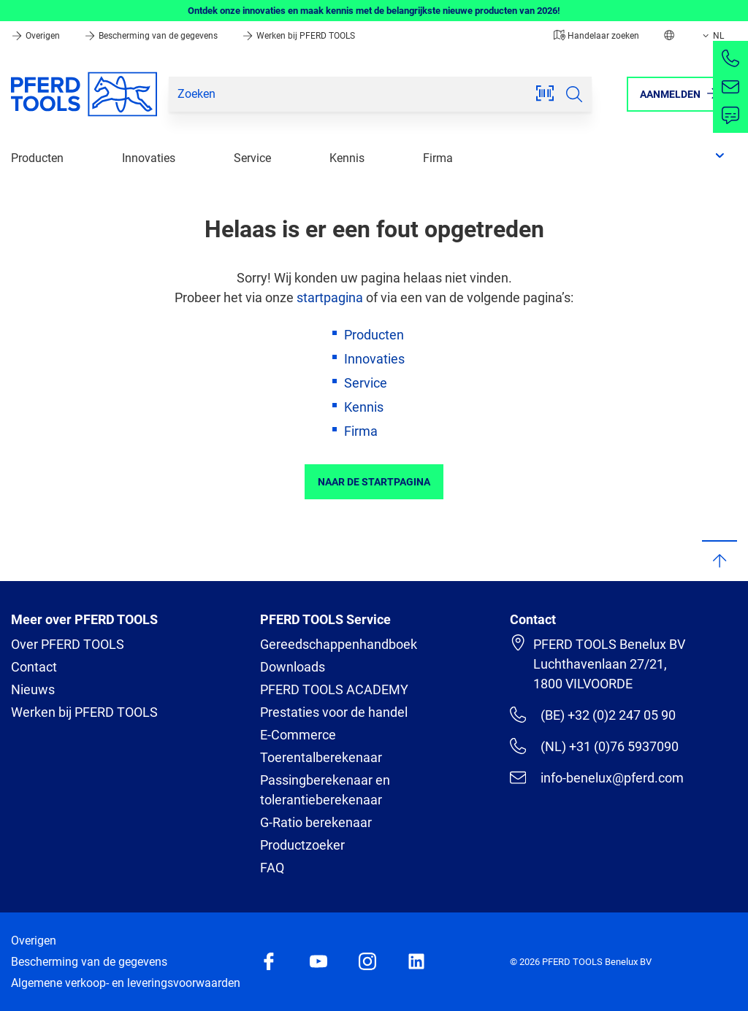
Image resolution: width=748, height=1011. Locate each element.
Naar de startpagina (374, 482)
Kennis (347, 158)
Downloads (292, 666)
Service (252, 158)
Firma (438, 158)
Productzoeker (302, 845)
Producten (37, 158)
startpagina (330, 297)
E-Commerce (298, 734)
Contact (34, 666)
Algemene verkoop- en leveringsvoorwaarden (125, 983)
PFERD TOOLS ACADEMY (334, 689)
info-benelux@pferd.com (597, 777)
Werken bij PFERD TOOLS (298, 36)
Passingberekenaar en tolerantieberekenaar (325, 789)
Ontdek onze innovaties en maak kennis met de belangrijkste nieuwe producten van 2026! (374, 10)
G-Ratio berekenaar (316, 822)
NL (712, 36)
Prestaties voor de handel (334, 712)
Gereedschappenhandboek (338, 644)
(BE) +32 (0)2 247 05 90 (593, 715)
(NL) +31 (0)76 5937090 (594, 746)
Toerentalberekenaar (321, 757)
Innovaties (148, 158)
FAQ (272, 867)
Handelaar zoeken (596, 36)
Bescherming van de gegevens (152, 36)
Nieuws (33, 689)
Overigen (36, 36)
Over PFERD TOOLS (67, 644)
